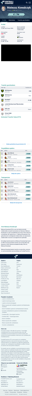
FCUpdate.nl (4, 380)
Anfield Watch (4, 386)
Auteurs (25, 392)
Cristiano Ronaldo (5, 284)
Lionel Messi (4, 280)
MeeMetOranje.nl (20, 386)
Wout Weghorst (4, 269)
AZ (17, 268)
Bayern (18, 287)
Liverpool (19, 286)
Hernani (9, 157)
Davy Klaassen (4, 271)
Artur (9, 161)
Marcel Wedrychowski (12, 198)
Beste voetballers (6, 318)
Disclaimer (19, 392)
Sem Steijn (4, 264)
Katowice (23, 231)
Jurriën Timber (4, 286)
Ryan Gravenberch (5, 293)
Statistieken (12, 20)
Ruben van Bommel (5, 268)
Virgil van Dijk (4, 277)
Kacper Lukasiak (11, 190)
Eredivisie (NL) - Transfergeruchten (10, 316)
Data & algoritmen (24, 390)
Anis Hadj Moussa (5, 266)
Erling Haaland (4, 275)
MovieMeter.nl (4, 382)
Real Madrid (19, 275)
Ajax (18, 269)
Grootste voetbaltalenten (8, 325)
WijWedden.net (4, 384)
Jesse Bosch (10, 182)
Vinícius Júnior (4, 289)
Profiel (4, 20)
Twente (18, 266)
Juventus (19, 271)
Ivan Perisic (3, 262)
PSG (18, 284)
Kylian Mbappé (4, 282)
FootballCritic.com (20, 379)
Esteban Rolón (11, 164)
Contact (7, 392)
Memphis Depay (5, 273)
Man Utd (19, 278)
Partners (11, 390)
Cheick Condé (11, 168)
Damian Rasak (10, 186)
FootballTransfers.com (6, 378)
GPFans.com (19, 380)
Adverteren (16, 390)
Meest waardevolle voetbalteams (10, 322)
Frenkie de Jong (5, 278)
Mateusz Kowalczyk (19, 7)
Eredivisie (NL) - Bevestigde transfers (11, 314)
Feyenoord (19, 264)
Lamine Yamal (4, 291)
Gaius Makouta (11, 153)
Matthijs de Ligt (4, 287)
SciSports (17, 345)
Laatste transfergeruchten (8, 301)
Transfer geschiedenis (24, 20)
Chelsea (18, 280)
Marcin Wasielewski (12, 194)
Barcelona (19, 277)
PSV (18, 262)
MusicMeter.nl (19, 382)
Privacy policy (13, 392)
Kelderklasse (19, 384)
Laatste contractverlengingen (9, 303)
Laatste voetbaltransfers (8, 298)
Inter (18, 282)
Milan (18, 273)
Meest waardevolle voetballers (9, 320)
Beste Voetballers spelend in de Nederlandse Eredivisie (15, 308)
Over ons (5, 390)
